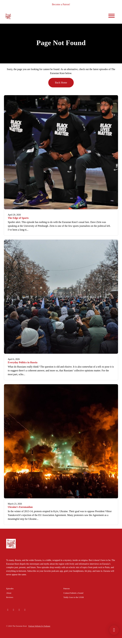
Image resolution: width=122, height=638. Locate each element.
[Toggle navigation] (111, 16)
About (8, 593)
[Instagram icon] (13, 610)
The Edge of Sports (18, 218)
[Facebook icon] (25, 610)
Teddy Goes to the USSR (73, 597)
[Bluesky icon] (7, 610)
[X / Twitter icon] (19, 610)
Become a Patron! (61, 4)
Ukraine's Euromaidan (20, 507)
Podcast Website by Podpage (39, 626)
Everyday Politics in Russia (22, 362)
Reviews (9, 597)
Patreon (66, 588)
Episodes (10, 588)
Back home (61, 82)
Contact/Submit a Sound (73, 593)
